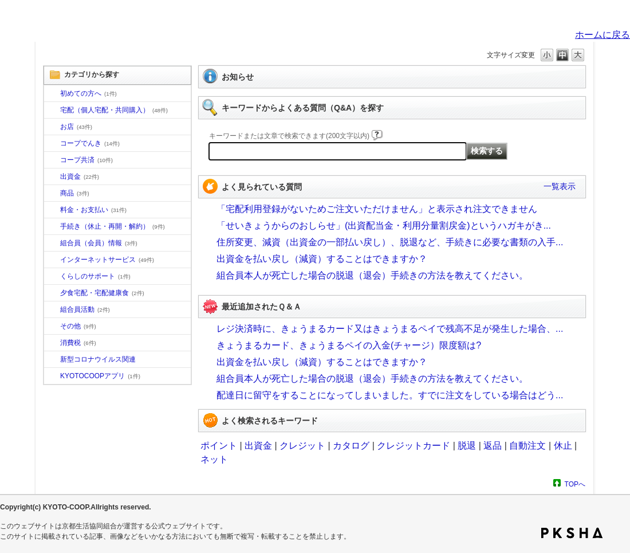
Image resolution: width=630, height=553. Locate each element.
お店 (76, 127)
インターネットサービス (107, 260)
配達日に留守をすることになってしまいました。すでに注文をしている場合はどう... (389, 395)
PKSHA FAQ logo (572, 532)
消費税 (78, 343)
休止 (563, 445)
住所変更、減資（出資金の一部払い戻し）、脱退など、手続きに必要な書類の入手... (389, 242)
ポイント (218, 445)
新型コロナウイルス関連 (98, 359)
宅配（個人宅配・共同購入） (114, 110)
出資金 (79, 176)
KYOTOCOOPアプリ (100, 376)
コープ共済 (86, 160)
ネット (214, 459)
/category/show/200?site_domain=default (52, 376)
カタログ (351, 445)
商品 (74, 193)
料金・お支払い (93, 210)
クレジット (302, 445)
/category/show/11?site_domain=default (52, 194)
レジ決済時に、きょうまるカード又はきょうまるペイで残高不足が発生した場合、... (389, 329)
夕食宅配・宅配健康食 (102, 293)
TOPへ (575, 484)
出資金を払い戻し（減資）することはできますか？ (321, 259)
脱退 (467, 445)
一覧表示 (560, 186)
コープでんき (90, 143)
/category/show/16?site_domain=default (52, 277)
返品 (492, 445)
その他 (78, 326)
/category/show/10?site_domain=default (52, 94)
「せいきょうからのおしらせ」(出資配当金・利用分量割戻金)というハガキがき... (383, 225)
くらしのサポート (95, 276)
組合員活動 (85, 309)
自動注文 (527, 445)
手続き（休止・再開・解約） (112, 226)
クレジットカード (413, 445)
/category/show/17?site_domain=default (52, 293)
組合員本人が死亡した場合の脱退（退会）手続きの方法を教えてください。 (372, 275)
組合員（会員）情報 (98, 243)
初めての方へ (88, 93)
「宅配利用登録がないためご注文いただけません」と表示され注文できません (376, 209)
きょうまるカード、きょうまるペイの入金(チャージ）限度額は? (348, 345)
